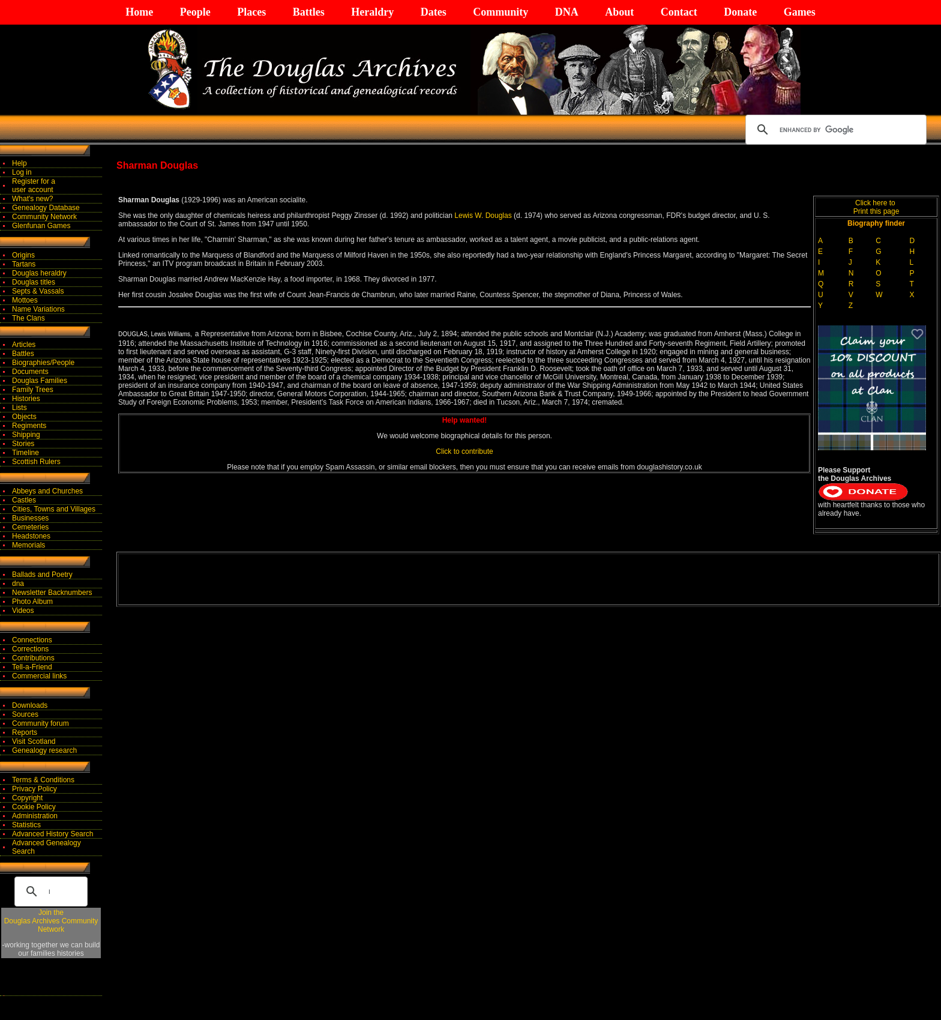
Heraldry (372, 12)
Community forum (40, 723)
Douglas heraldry (39, 273)
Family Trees (32, 389)
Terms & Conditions (43, 780)
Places (251, 12)
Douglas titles (33, 282)
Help (19, 163)
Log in (22, 172)
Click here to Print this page (876, 207)
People (195, 12)
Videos (23, 610)
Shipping (26, 434)
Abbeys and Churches (47, 491)
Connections (32, 640)
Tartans (23, 264)
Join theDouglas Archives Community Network (51, 921)
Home (139, 12)
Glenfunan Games (41, 226)
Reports (24, 732)
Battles (309, 12)
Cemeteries (30, 527)
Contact (679, 12)
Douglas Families (39, 380)
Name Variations (38, 309)
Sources (25, 714)
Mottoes (25, 300)
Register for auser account (33, 185)
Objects (24, 416)
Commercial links (39, 676)
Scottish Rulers (36, 461)
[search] (834, 129)
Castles (24, 500)
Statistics (26, 825)
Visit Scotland (34, 741)
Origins (23, 255)
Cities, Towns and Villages (53, 509)
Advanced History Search (52, 834)
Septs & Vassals (38, 291)
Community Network (44, 217)
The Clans (28, 318)
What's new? (32, 199)
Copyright (27, 798)
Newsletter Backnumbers (52, 592)
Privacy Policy (34, 789)
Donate (740, 12)
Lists (19, 407)
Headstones (31, 536)
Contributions (33, 658)
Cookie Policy (34, 807)
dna (18, 583)
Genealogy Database (46, 208)
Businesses (30, 518)
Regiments (29, 425)
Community (500, 12)
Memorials (28, 545)
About (619, 12)
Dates (433, 12)
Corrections (30, 649)
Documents (30, 371)
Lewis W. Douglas (484, 215)
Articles (23, 344)
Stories (23, 443)
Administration (35, 816)
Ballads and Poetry (42, 574)
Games (800, 12)
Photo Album (32, 601)
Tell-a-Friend (32, 667)
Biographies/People (43, 362)
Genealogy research (44, 750)
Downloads (29, 705)
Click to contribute (464, 451)
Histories (26, 398)
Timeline (25, 452)
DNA (567, 12)
